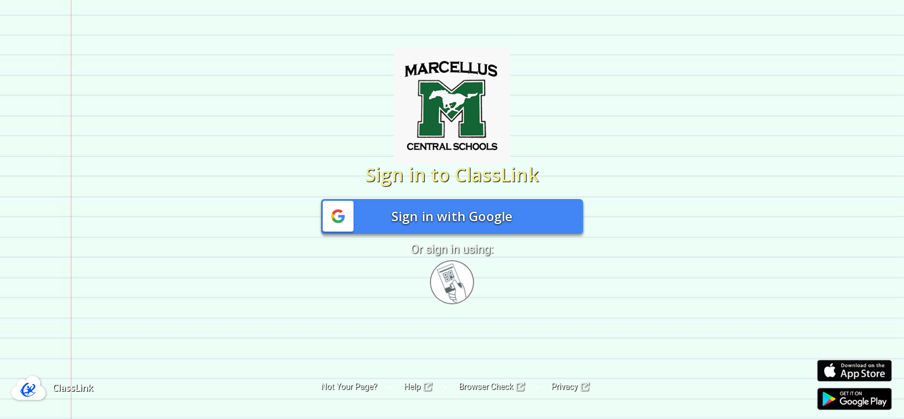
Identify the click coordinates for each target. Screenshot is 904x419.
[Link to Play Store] (854, 399)
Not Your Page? (349, 386)
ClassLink (72, 387)
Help (418, 386)
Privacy (570, 386)
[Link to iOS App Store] (854, 371)
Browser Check (491, 386)
